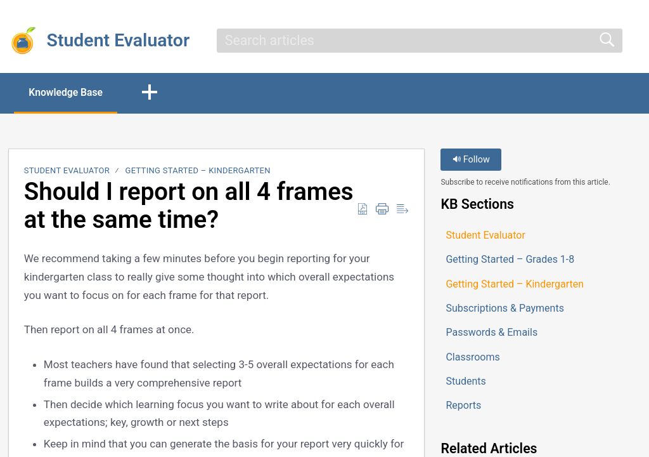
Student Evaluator (67, 171)
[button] (154, 93)
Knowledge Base (68, 92)
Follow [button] (471, 160)
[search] (419, 41)
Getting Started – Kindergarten (198, 171)
